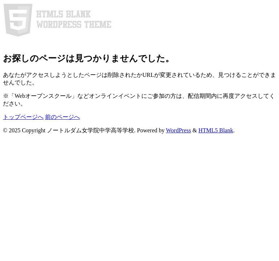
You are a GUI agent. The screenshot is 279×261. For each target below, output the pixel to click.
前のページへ (62, 117)
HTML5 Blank (215, 130)
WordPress (178, 130)
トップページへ (23, 117)
